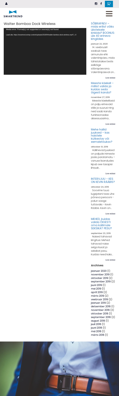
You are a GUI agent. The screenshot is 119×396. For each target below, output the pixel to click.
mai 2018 (96, 331)
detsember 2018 (101, 306)
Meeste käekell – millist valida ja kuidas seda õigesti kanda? (102, 87)
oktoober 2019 (99, 278)
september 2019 (101, 281)
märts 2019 (97, 296)
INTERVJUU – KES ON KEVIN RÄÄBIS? (103, 180)
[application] (45, 51)
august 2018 (98, 321)
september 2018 (101, 317)
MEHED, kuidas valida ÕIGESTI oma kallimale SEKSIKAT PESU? (101, 223)
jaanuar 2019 (98, 303)
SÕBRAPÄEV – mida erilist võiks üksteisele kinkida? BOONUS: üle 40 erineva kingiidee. (103, 31)
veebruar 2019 (99, 299)
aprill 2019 (97, 292)
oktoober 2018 (99, 313)
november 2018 (100, 310)
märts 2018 (97, 335)
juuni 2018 (96, 328)
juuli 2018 (96, 324)
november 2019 (100, 274)
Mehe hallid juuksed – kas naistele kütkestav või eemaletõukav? (101, 135)
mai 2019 (96, 288)
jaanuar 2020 (99, 271)
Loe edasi (110, 77)
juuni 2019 (96, 285)
